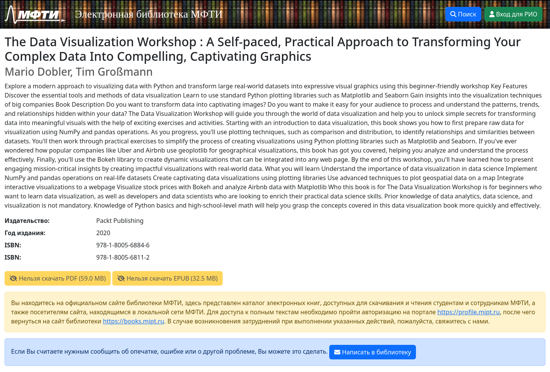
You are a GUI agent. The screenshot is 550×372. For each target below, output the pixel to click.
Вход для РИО (513, 14)
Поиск (463, 14)
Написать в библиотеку (372, 352)
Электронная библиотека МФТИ (149, 14)
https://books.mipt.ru (133, 321)
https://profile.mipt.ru (468, 312)
